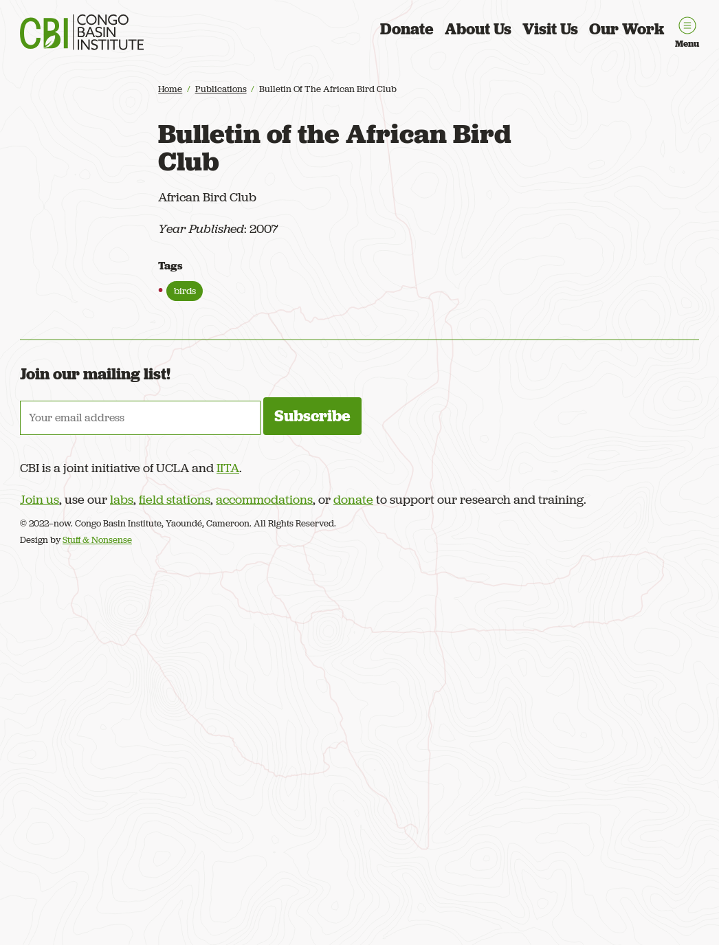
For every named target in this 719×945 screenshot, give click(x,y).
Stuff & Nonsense (97, 540)
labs (121, 499)
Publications (221, 89)
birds (185, 291)
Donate (407, 29)
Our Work (626, 29)
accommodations (264, 499)
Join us (39, 499)
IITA (228, 468)
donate (353, 499)
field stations (174, 499)
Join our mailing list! (95, 374)
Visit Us (550, 29)
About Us (478, 29)
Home (170, 89)
